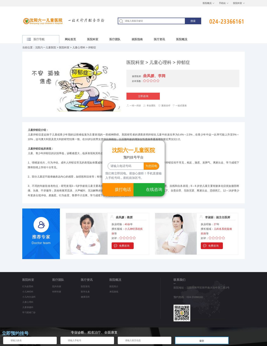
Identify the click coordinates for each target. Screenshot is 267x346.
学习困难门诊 (29, 312)
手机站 (222, 3)
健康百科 (85, 297)
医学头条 (85, 291)
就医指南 (137, 39)
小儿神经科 (27, 291)
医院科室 (237, 3)
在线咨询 (154, 189)
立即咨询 (143, 96)
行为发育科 (27, 286)
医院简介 (113, 286)
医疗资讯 (159, 39)
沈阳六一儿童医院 (45, 47)
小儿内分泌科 (29, 297)
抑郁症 (92, 47)
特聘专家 (56, 291)
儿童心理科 (78, 47)
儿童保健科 (27, 307)
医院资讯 (85, 286)
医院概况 (207, 3)
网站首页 (70, 39)
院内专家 (56, 286)
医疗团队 (115, 39)
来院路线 (113, 291)
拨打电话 (123, 189)
